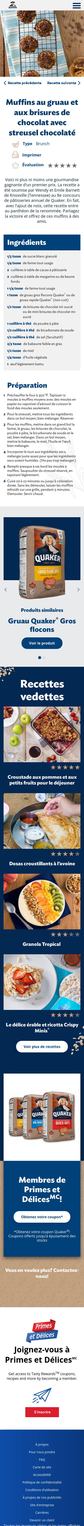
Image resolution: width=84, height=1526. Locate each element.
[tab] (77, 6)
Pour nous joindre (42, 1452)
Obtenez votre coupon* (42, 1216)
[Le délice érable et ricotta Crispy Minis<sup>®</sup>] (42, 982)
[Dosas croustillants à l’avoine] (42, 821)
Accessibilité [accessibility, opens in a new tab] (35, 1476)
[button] (5, 589)
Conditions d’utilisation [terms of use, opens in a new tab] (39, 1491)
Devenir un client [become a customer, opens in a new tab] (36, 1521)
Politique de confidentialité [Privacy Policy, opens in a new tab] (40, 1483)
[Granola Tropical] (42, 901)
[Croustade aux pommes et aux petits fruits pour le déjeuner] (42, 734)
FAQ (42, 1459)
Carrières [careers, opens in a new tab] (34, 1513)
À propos (42, 1444)
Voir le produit (42, 643)
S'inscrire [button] (42, 1412)
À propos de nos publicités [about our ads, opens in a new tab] (40, 1498)
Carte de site (42, 1467)
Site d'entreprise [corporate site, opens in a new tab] (36, 1506)
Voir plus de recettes (42, 1046)
